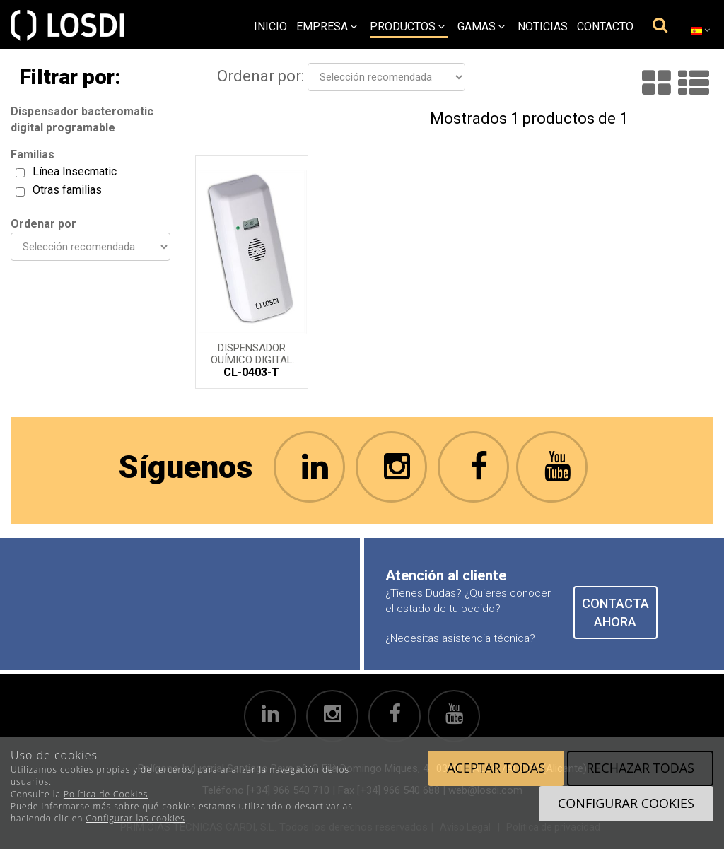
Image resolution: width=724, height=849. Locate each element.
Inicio (270, 26)
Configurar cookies (626, 803)
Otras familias (67, 190)
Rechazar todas (640, 767)
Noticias (543, 26)
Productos (407, 26)
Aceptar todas (496, 767)
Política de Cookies (106, 794)
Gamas (481, 26)
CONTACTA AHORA (615, 612)
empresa (326, 26)
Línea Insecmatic (75, 171)
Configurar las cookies (135, 818)
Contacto (605, 26)
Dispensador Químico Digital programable (252, 352)
